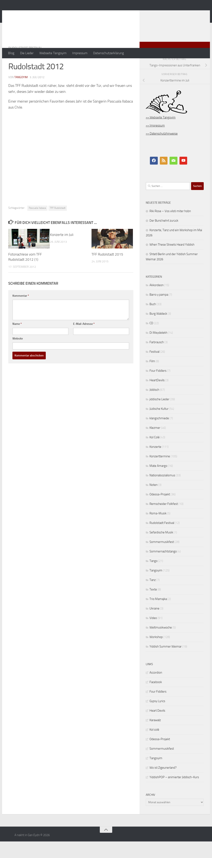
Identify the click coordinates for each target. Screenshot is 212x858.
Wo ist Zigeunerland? (163, 784)
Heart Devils (157, 727)
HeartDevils (157, 397)
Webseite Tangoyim (52, 53)
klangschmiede (159, 435)
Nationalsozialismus (162, 492)
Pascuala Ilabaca (37, 224)
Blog (11, 53)
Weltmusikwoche (160, 644)
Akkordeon (156, 302)
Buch (152, 321)
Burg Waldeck (158, 330)
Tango (153, 577)
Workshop (156, 653)
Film (152, 378)
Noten (153, 501)
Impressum (79, 53)
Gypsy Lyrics (157, 717)
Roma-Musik (157, 530)
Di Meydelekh (158, 349)
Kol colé (154, 746)
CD (151, 340)
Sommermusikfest (161, 558)
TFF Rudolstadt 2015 (107, 271)
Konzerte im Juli (61, 251)
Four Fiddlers (157, 387)
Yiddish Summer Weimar (165, 663)
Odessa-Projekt (159, 511)
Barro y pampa (158, 311)
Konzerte (155, 463)
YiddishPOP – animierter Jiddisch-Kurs (174, 794)
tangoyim (21, 94)
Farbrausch (156, 359)
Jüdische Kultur (159, 425)
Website (17, 355)
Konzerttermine (159, 473)
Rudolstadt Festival (25, 64)
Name (17, 340)
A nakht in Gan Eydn (44, 14)
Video (153, 634)
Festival (154, 368)
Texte (153, 606)
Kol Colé (154, 454)
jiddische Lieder (159, 416)
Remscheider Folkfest (163, 520)
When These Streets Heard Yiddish (171, 261)
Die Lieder (27, 53)
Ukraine (154, 625)
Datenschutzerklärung (108, 53)
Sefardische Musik (161, 549)
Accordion (155, 689)
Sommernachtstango (163, 568)
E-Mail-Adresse (84, 340)
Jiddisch (154, 406)
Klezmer (154, 444)
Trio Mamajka (158, 615)
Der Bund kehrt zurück (163, 237)
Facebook (155, 698)
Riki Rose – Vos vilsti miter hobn (170, 227)
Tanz (152, 596)
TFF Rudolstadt (57, 224)
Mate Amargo (158, 482)
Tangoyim (155, 587)
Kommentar (20, 312)
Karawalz (155, 737)
